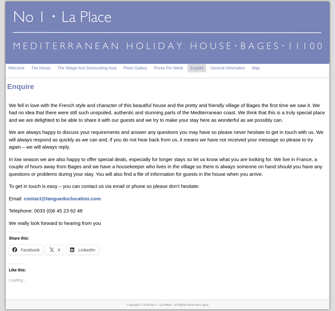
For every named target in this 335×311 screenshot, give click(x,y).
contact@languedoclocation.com (62, 198)
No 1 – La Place (160, 304)
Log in (205, 304)
